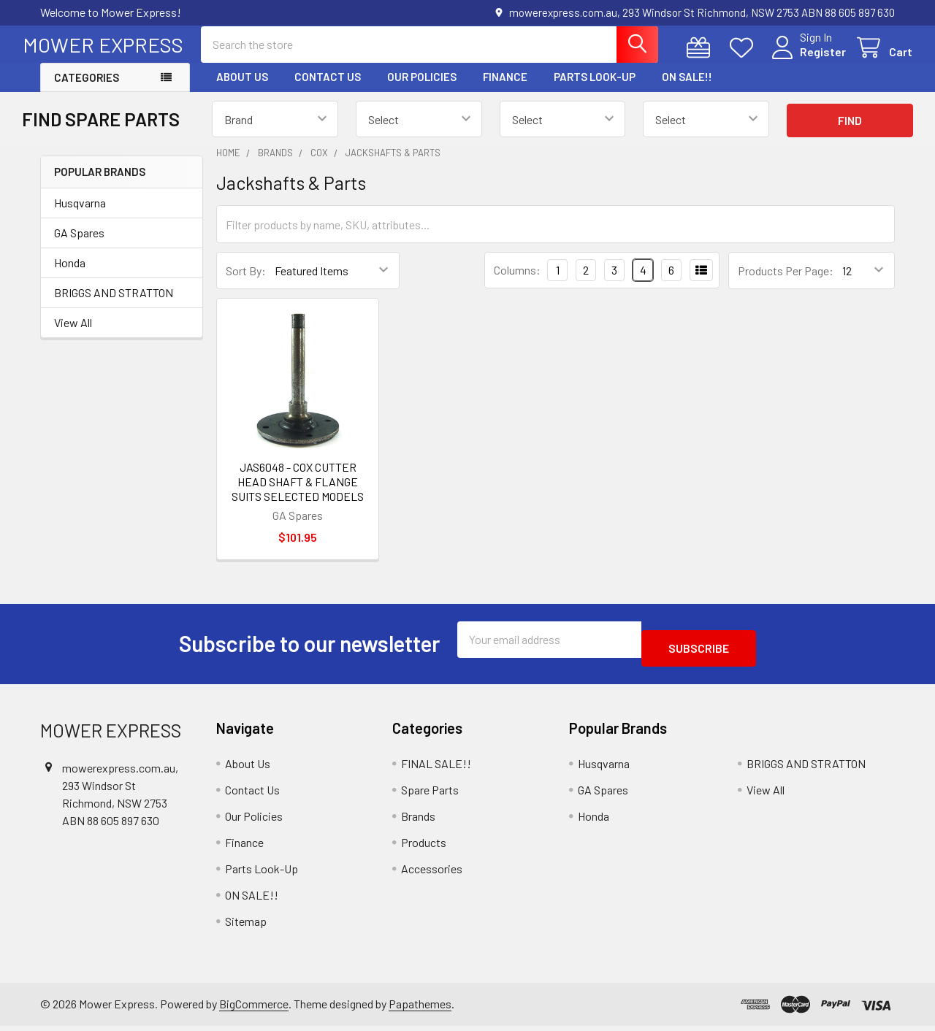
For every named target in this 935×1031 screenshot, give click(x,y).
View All (73, 335)
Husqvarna (80, 216)
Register (805, 60)
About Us (242, 89)
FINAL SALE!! (436, 768)
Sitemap (246, 925)
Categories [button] (86, 90)
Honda (69, 276)
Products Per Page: (785, 284)
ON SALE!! (687, 89)
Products (423, 847)
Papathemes (420, 1008)
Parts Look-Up (595, 89)
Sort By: (246, 284)
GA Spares (79, 246)
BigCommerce (254, 1008)
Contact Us (327, 89)
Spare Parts (430, 794)
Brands (418, 820)
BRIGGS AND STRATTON (113, 306)
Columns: (517, 283)
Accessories (431, 873)
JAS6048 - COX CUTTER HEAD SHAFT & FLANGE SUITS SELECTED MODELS (298, 494)
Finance (505, 89)
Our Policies (422, 89)
